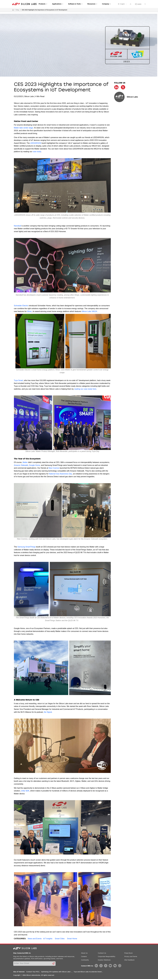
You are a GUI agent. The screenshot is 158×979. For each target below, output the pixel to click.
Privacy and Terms (130, 956)
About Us (84, 953)
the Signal (48, 712)
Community (85, 960)
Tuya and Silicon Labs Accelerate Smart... (88, 972)
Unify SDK (25, 791)
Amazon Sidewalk (21, 465)
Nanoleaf (17, 226)
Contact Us (102, 953)
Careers (84, 956)
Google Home (34, 465)
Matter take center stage (23, 128)
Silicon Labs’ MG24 (89, 311)
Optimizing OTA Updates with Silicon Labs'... (56, 972)
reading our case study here (85, 389)
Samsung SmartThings (26, 547)
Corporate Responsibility (106, 956)
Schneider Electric (21, 306)
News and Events (35, 939)
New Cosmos (54, 468)
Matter (25, 462)
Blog (17, 10)
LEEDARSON (35, 143)
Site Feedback (129, 960)
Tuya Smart (18, 380)
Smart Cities (60, 939)
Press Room (128, 953)
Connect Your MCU (32, 972)
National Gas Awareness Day (60, 474)
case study (37, 151)
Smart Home (72, 939)
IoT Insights (47, 939)
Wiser (29, 311)
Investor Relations (104, 960)
